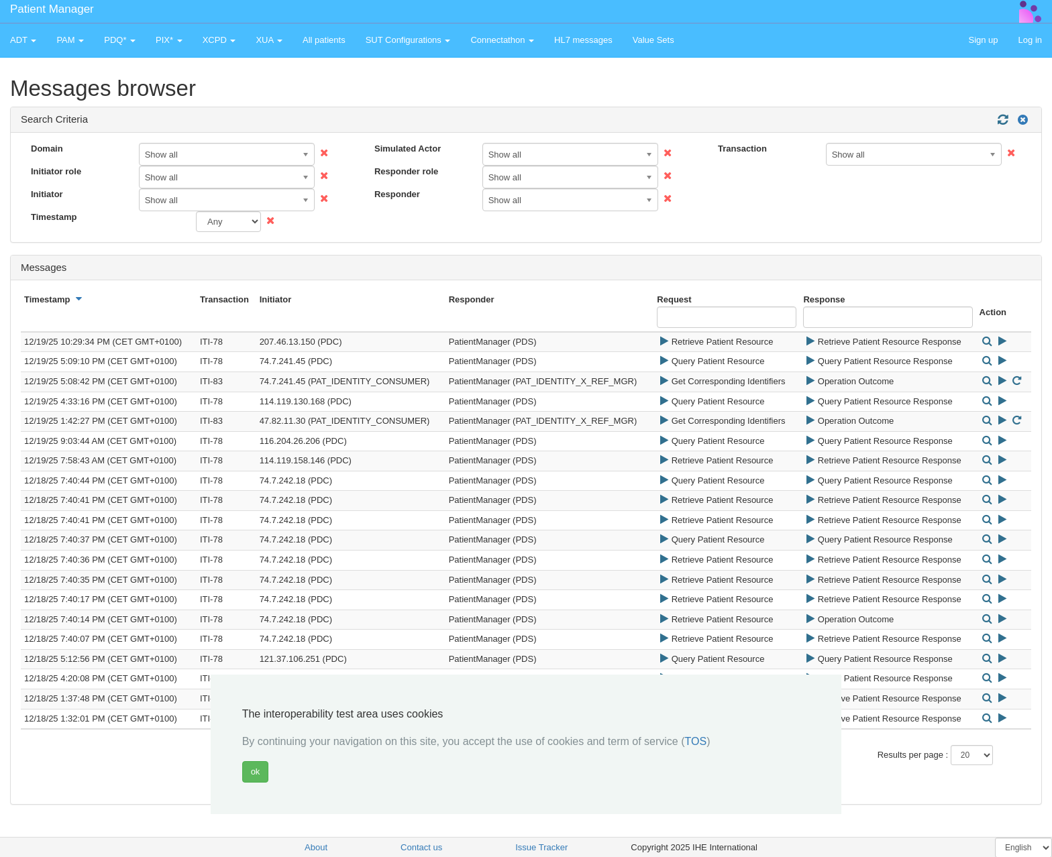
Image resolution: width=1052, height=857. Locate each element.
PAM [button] (70, 40)
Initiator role (56, 171)
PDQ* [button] (120, 40)
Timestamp (53, 217)
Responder (397, 194)
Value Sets (653, 40)
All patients (324, 40)
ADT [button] (23, 40)
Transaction (742, 149)
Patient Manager (52, 9)
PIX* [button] (169, 40)
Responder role (406, 171)
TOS (696, 741)
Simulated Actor (407, 149)
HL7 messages (583, 40)
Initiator (47, 194)
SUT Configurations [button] (408, 40)
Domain (47, 149)
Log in (1030, 40)
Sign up (983, 40)
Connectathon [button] (502, 40)
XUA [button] (269, 40)
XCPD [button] (219, 40)
